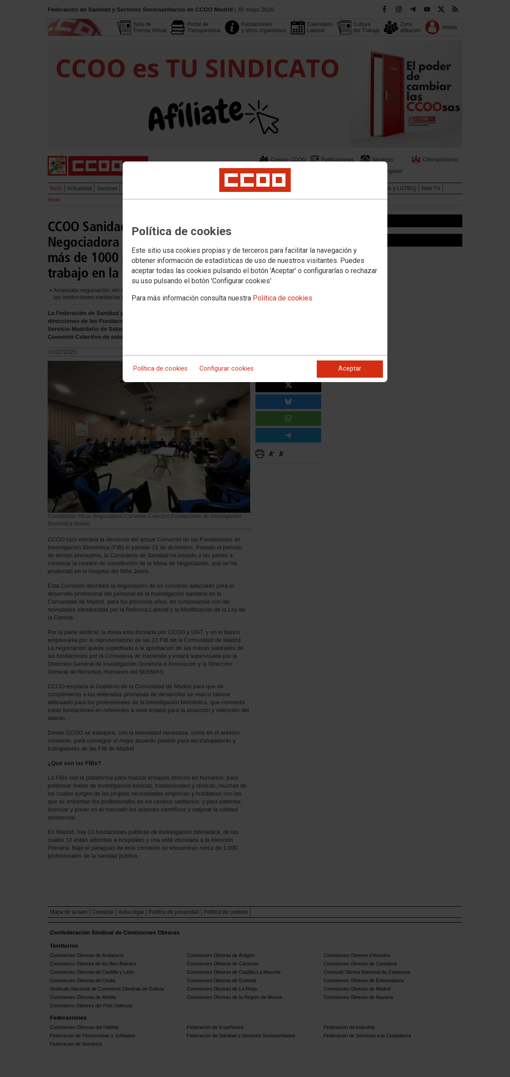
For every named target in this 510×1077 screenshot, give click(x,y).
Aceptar (349, 368)
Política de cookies (282, 298)
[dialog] (255, 271)
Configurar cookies (226, 368)
